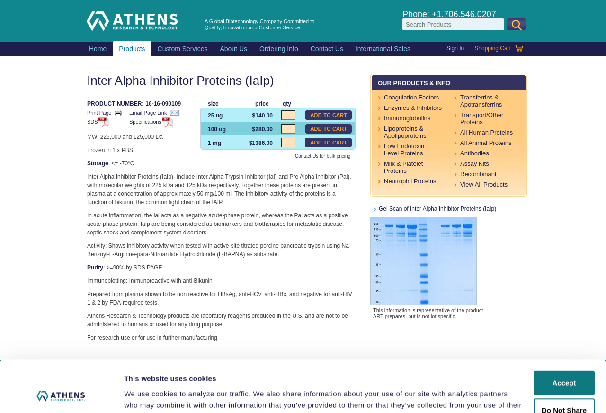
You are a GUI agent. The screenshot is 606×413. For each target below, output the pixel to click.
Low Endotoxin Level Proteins (404, 150)
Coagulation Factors (411, 97)
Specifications (149, 122)
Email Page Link (154, 113)
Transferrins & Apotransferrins (481, 101)
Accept (564, 335)
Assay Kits (474, 163)
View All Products (484, 184)
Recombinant (478, 174)
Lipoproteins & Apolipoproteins (405, 132)
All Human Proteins (486, 132)
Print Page (104, 112)
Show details (146, 394)
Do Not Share (564, 362)
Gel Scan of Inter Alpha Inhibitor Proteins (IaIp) (433, 255)
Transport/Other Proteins (481, 118)
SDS (97, 122)
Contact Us (306, 156)
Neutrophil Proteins (410, 181)
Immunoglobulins (407, 118)
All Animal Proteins (485, 142)
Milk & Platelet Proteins (403, 167)
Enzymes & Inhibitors (413, 107)
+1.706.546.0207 (464, 14)
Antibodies (474, 153)
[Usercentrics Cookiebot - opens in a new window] (61, 394)
